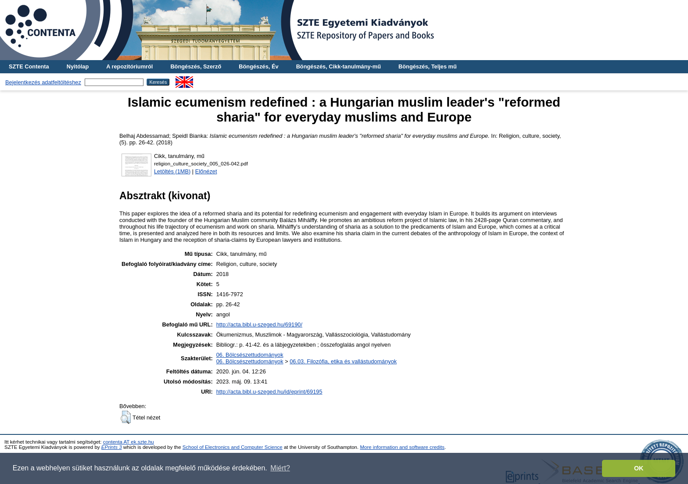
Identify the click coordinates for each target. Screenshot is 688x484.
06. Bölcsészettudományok (249, 354)
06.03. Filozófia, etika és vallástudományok (343, 361)
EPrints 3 (111, 447)
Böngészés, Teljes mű (427, 66)
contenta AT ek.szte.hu (128, 442)
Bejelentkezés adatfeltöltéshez (43, 82)
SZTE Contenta (29, 66)
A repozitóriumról (129, 66)
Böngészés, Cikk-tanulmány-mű (338, 66)
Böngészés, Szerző (195, 66)
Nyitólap (78, 66)
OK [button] (639, 468)
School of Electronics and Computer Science (233, 447)
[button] (126, 417)
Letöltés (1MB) (172, 171)
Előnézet (206, 171)
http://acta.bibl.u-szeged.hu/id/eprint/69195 (269, 391)
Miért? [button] (280, 468)
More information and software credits (402, 447)
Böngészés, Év (258, 66)
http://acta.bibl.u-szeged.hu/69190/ (259, 324)
